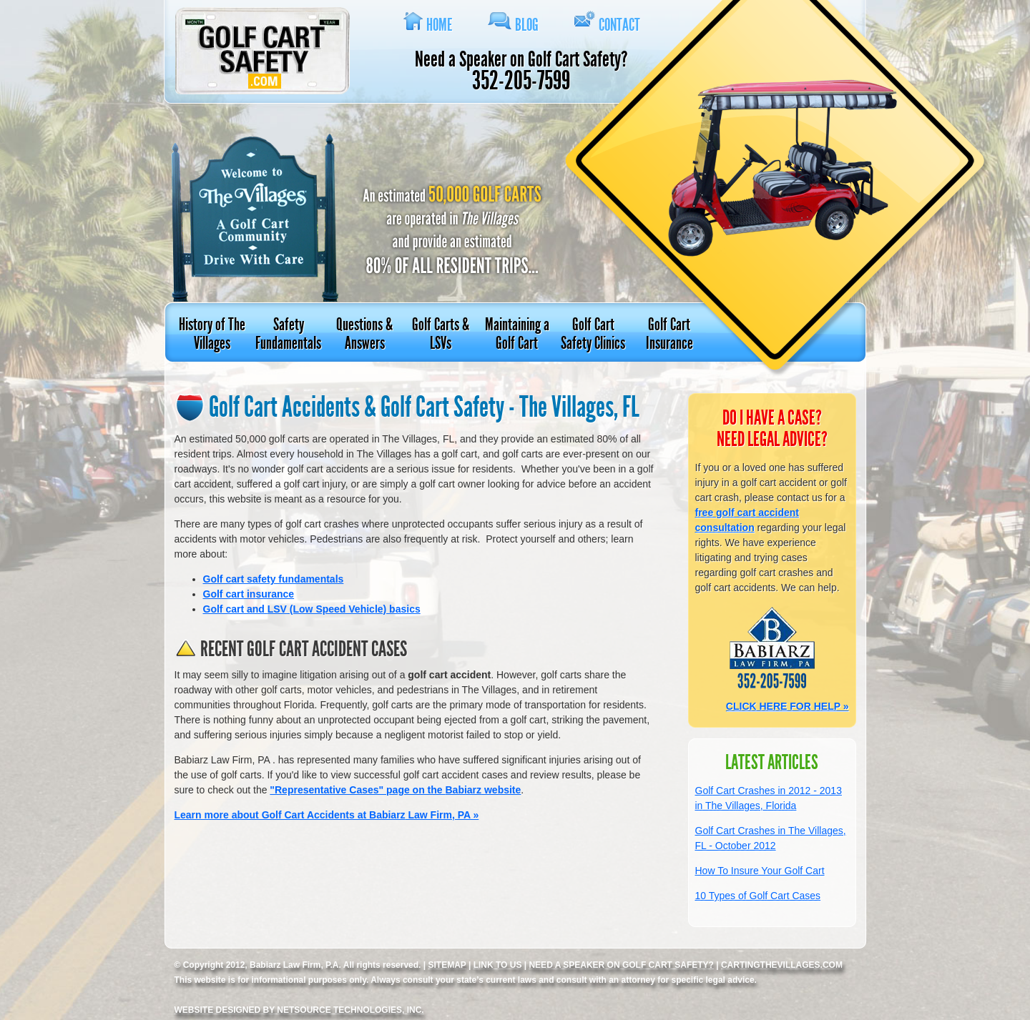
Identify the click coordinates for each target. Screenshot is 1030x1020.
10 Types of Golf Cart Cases (758, 895)
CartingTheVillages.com (782, 965)
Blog (527, 25)
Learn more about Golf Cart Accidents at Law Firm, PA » (327, 815)
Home (439, 25)
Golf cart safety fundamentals (273, 579)
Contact (619, 25)
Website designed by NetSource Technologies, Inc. (299, 1010)
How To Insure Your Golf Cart (760, 870)
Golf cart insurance (249, 594)
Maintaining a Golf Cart (517, 333)
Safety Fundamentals (288, 333)
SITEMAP (447, 965)
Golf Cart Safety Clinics (593, 333)
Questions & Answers (364, 333)
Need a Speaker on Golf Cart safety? (621, 965)
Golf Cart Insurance (669, 333)
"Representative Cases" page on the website (395, 790)
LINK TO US (498, 965)
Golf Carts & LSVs (440, 333)
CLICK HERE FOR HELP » (787, 706)
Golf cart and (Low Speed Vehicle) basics (312, 609)
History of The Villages (212, 333)
